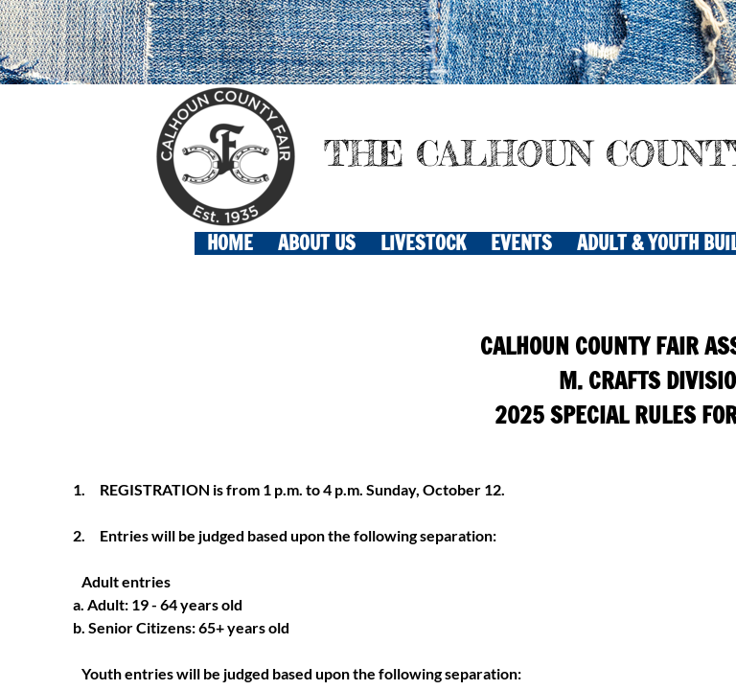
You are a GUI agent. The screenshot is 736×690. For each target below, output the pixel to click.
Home (230, 243)
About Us (317, 243)
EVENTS (521, 243)
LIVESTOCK (423, 243)
